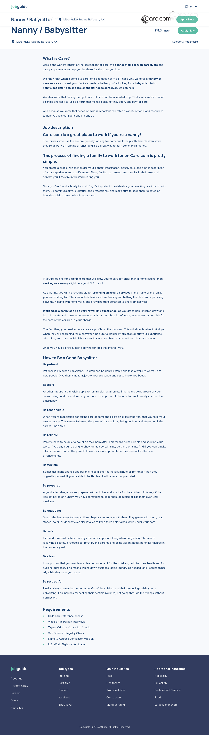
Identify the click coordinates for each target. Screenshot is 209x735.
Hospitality (160, 675)
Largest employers (165, 704)
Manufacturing (115, 704)
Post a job (17, 707)
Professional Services (167, 690)
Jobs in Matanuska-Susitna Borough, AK (52, 18)
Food (157, 697)
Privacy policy (19, 685)
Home (15, 18)
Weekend (64, 697)
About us (16, 678)
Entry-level (65, 704)
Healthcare (113, 683)
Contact (15, 700)
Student (63, 690)
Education (160, 683)
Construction (114, 697)
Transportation (115, 690)
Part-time (64, 683)
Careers (15, 693)
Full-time (64, 675)
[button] (191, 6)
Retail (109, 675)
